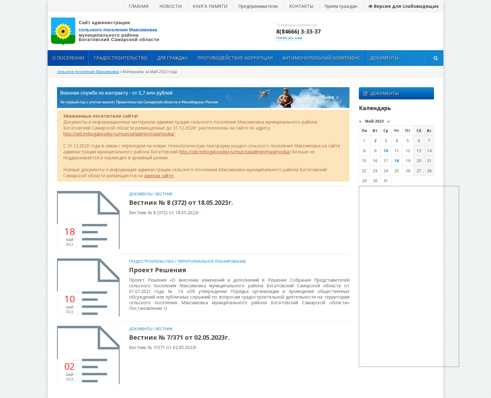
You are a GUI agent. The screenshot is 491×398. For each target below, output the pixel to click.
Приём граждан (340, 6)
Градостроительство (120, 58)
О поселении (68, 58)
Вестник (164, 194)
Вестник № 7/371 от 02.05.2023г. (179, 337)
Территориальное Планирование (211, 261)
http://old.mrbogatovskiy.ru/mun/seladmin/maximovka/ (119, 134)
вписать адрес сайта (110, 31)
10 (386, 150)
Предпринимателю (258, 6)
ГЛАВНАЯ (138, 6)
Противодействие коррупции (235, 58)
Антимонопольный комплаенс (321, 58)
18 (397, 160)
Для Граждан (172, 58)
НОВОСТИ (170, 6)
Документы (384, 58)
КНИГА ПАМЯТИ (210, 6)
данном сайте (158, 175)
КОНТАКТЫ (301, 6)
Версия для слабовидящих (403, 6)
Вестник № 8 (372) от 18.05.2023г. (181, 202)
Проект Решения (157, 270)
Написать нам (289, 37)
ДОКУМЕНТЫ (381, 93)
